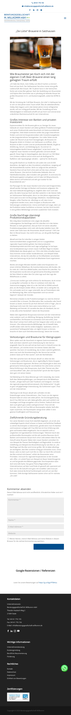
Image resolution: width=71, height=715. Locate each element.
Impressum (11, 675)
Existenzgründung (13, 650)
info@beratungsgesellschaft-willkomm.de (27, 625)
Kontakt (10, 669)
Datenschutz (11, 672)
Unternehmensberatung (15, 647)
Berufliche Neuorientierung (17, 653)
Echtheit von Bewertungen (16, 678)
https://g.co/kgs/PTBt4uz (48, 582)
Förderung (11, 656)
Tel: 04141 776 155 (14, 619)
